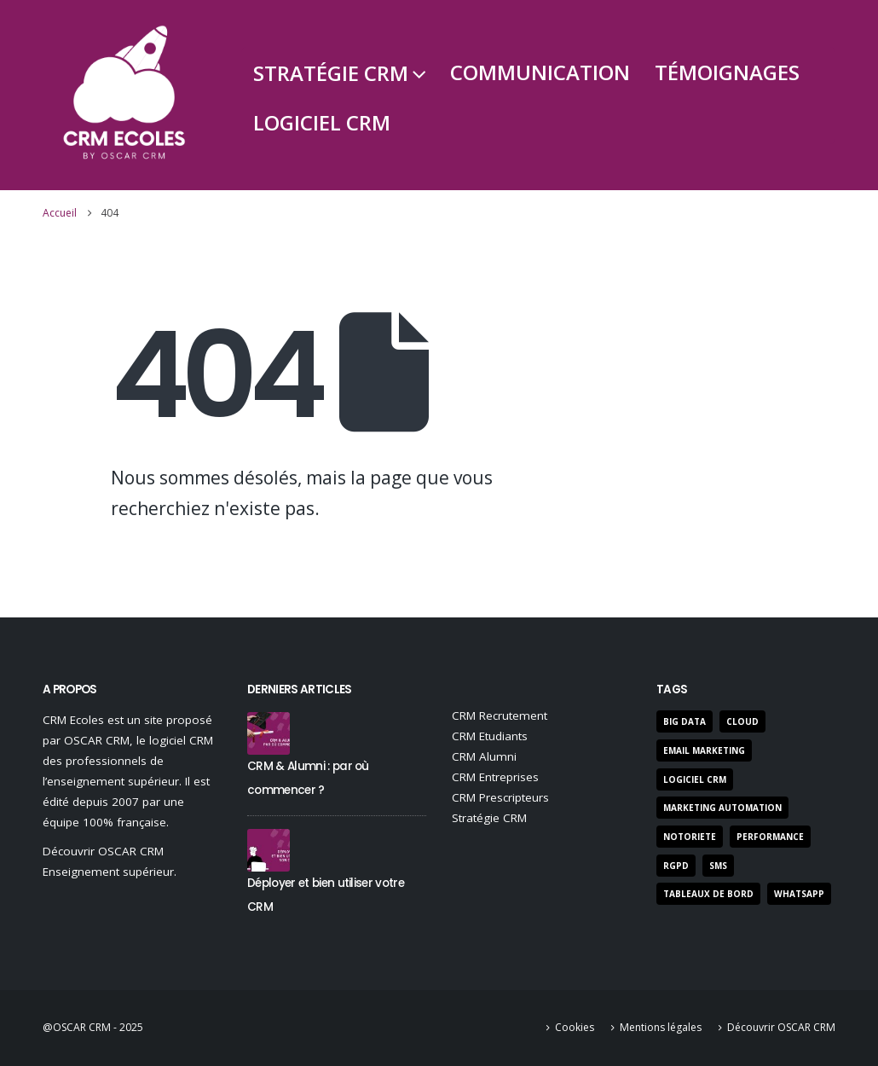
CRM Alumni (484, 756)
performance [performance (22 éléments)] (770, 837)
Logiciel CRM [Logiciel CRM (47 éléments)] (694, 779)
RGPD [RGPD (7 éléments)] (676, 866)
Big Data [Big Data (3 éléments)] (684, 721)
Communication (540, 72)
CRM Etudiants (490, 736)
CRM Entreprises (495, 777)
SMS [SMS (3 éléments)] (718, 866)
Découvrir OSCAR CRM (781, 1027)
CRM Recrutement (499, 715)
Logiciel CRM (321, 122)
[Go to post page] (268, 731)
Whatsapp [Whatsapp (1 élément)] (799, 894)
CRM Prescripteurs (500, 797)
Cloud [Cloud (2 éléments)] (742, 721)
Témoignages (727, 72)
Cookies (574, 1027)
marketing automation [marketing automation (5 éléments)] (722, 808)
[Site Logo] (124, 95)
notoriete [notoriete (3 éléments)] (689, 837)
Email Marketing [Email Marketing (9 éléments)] (704, 750)
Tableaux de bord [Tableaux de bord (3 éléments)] (708, 894)
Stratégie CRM (330, 73)
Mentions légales (661, 1027)
